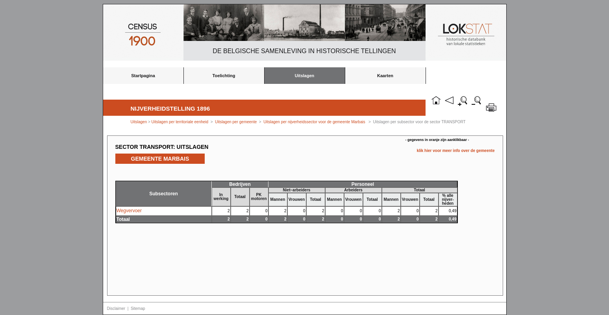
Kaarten (385, 75)
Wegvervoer (129, 210)
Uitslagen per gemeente (236, 122)
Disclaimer (116, 308)
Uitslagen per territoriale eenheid (180, 122)
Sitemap (138, 308)
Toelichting (224, 75)
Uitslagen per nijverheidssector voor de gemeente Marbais (314, 122)
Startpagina (143, 75)
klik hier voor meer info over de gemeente (456, 150)
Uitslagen (305, 75)
